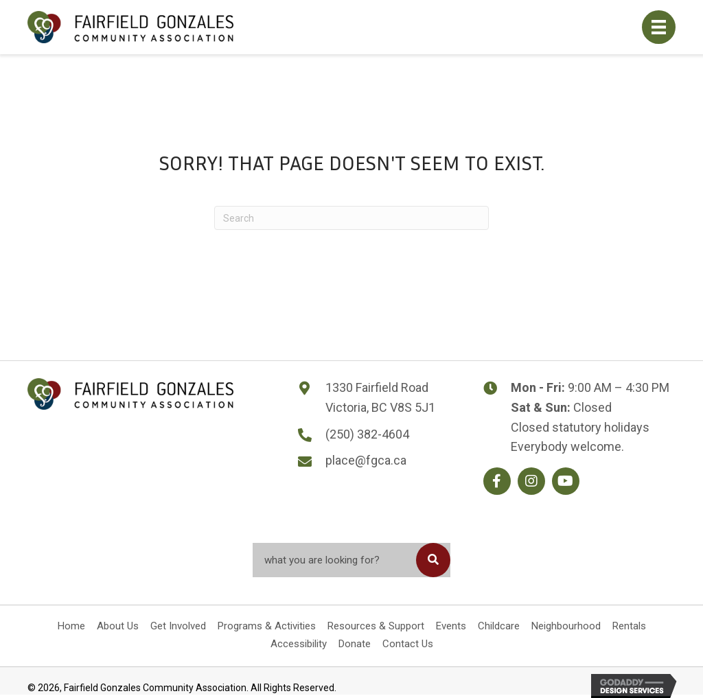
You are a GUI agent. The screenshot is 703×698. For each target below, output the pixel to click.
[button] (497, 481)
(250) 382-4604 (367, 434)
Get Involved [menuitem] (178, 626)
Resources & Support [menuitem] (375, 626)
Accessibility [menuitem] (298, 644)
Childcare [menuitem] (499, 626)
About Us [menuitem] (118, 626)
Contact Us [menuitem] (407, 644)
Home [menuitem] (71, 626)
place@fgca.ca (365, 460)
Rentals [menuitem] (629, 626)
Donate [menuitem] (354, 644)
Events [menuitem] (451, 626)
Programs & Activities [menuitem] (267, 626)
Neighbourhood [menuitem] (566, 626)
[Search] (351, 218)
